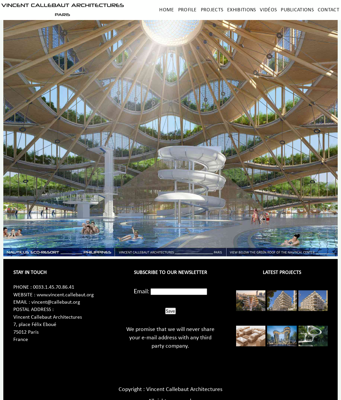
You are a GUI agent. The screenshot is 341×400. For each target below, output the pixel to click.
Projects (212, 10)
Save (170, 311)
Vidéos (268, 10)
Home (166, 10)
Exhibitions (241, 10)
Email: (142, 291)
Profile (187, 10)
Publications (297, 10)
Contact (328, 10)
